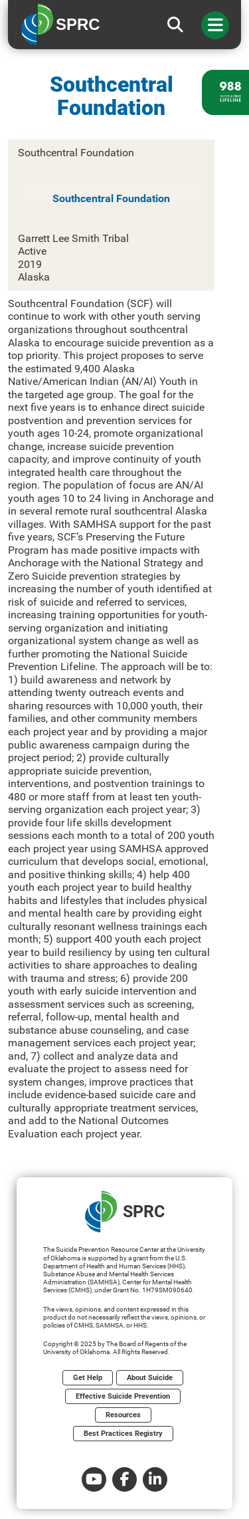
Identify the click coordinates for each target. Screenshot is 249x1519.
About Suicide (150, 1377)
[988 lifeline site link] (225, 92)
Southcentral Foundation (111, 198)
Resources (123, 1415)
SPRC (125, 1211)
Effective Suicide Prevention (123, 1396)
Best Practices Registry (123, 1433)
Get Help (87, 1377)
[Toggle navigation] (215, 25)
